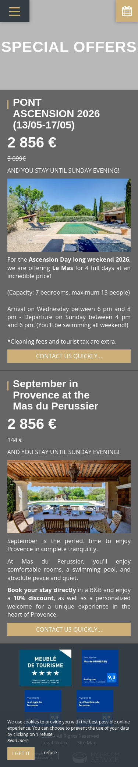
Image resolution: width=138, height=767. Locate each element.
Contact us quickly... (69, 356)
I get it (21, 753)
